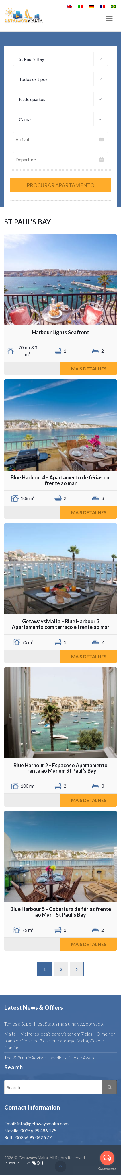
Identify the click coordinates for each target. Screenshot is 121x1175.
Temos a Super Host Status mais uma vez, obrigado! (54, 1023)
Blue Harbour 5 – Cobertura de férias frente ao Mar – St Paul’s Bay (60, 912)
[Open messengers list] (107, 1158)
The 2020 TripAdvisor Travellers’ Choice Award (50, 1057)
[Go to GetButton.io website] (107, 1169)
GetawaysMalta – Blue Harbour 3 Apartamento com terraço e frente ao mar (60, 624)
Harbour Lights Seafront (60, 332)
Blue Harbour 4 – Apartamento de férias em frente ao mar (60, 480)
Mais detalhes (88, 368)
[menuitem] (69, 6)
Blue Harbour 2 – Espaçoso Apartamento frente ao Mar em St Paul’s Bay (60, 768)
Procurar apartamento (60, 185)
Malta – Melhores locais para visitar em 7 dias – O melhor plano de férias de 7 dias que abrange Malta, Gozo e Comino (59, 1040)
